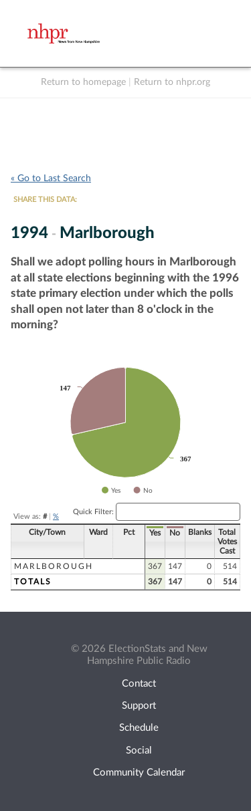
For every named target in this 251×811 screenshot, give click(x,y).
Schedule (139, 728)
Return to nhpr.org (172, 82)
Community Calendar (139, 773)
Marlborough (53, 566)
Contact (139, 684)
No (174, 533)
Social (139, 750)
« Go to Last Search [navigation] (51, 178)
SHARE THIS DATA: (45, 199)
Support (139, 706)
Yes (155, 533)
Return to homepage (83, 82)
